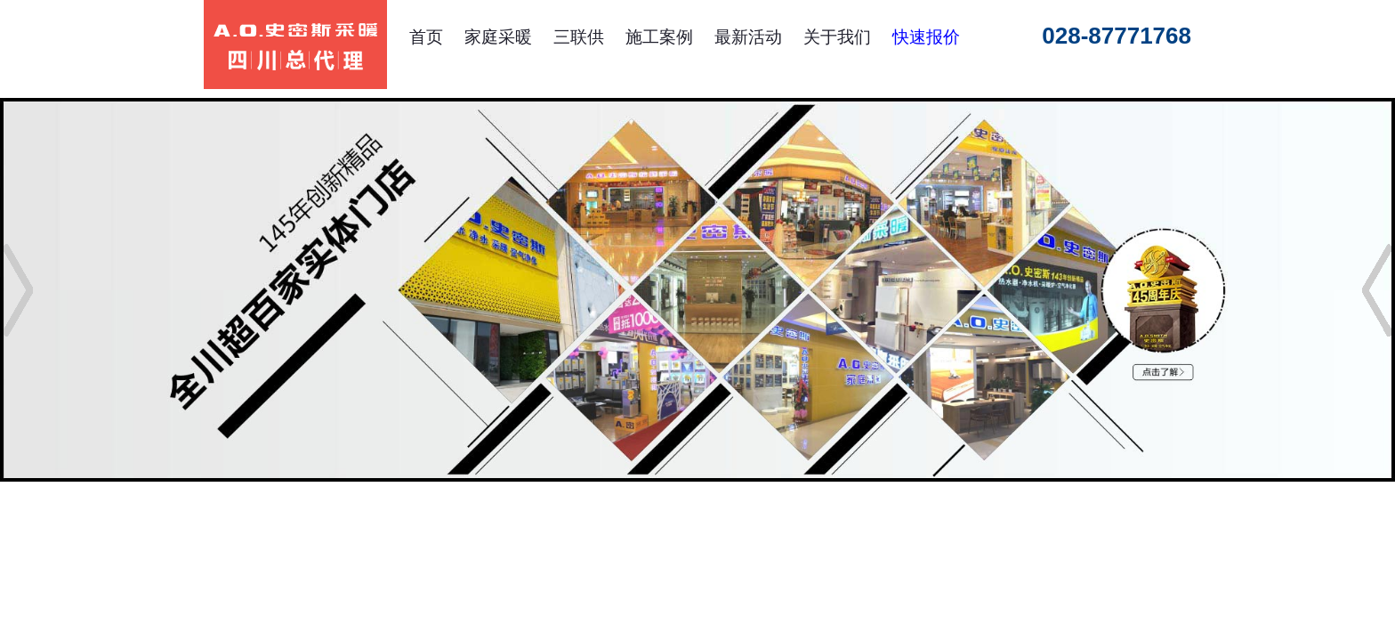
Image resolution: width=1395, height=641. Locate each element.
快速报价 (926, 36)
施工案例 (659, 36)
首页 (426, 36)
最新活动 (748, 36)
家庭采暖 (498, 36)
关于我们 (837, 36)
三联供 (578, 36)
